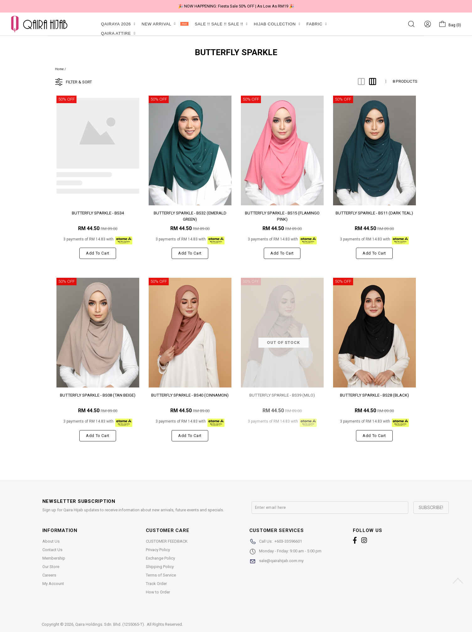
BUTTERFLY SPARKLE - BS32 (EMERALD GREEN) (190, 216)
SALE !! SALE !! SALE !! (221, 24)
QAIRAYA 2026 (118, 24)
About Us (51, 541)
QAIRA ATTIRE (118, 33)
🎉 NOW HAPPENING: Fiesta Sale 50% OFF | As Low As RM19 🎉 (236, 6)
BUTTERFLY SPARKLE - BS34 (98, 213)
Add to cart (97, 253)
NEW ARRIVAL (164, 24)
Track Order (156, 583)
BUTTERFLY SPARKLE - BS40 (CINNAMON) (190, 395)
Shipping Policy (160, 566)
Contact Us (52, 549)
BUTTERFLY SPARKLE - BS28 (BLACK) (374, 395)
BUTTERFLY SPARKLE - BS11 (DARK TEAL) (374, 213)
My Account (53, 583)
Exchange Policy (160, 558)
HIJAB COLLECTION (277, 24)
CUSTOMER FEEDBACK (167, 541)
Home (59, 69)
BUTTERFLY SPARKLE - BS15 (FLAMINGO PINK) (282, 216)
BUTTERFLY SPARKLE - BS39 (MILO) (282, 395)
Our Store (50, 566)
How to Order (158, 592)
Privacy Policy (158, 549)
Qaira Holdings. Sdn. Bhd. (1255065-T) (109, 624)
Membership (53, 558)
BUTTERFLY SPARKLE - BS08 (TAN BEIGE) (97, 395)
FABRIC (316, 24)
